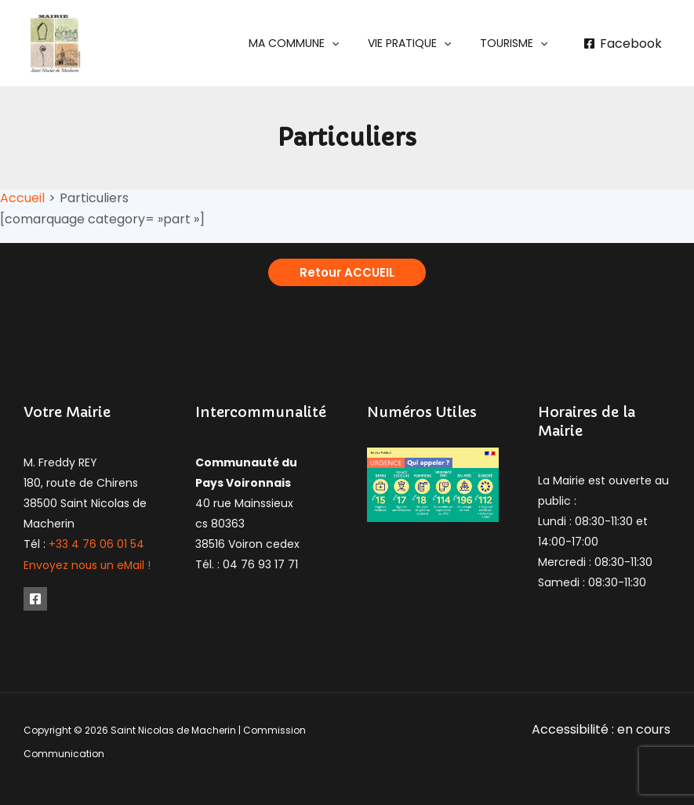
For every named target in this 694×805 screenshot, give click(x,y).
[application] (349, 43)
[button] (311, 43)
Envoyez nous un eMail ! (88, 564)
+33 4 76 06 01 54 (96, 544)
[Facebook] (622, 44)
